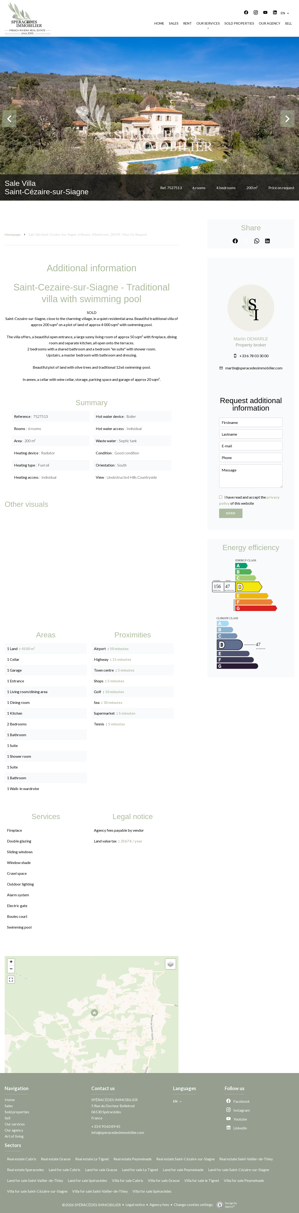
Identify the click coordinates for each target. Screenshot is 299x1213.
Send (230, 513)
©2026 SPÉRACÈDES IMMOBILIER (91, 1204)
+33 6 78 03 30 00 (253, 355)
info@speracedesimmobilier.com (117, 1132)
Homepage (13, 234)
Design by (225, 1204)
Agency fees (159, 1204)
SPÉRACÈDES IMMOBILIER (114, 1099)
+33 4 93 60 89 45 (105, 1126)
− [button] (11, 969)
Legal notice (135, 1204)
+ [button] (11, 962)
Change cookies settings (193, 1204)
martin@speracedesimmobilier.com (253, 368)
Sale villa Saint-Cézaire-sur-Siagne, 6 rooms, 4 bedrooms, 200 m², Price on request (87, 234)
